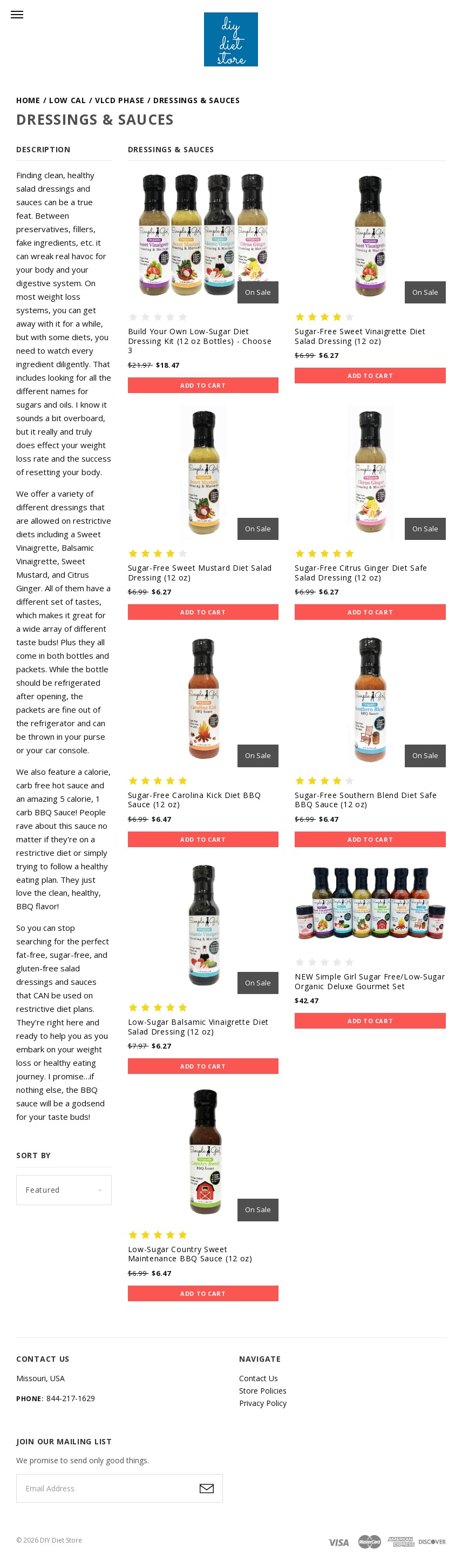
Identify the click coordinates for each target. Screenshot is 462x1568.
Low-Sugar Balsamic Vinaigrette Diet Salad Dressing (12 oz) (198, 1027)
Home (28, 100)
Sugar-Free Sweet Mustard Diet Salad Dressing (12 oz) (200, 573)
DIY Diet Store (61, 1540)
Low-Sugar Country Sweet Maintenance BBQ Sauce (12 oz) (190, 1254)
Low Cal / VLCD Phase (97, 100)
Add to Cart (203, 385)
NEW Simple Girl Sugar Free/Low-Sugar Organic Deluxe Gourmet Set (370, 981)
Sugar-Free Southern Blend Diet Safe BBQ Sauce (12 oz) (366, 800)
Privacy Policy (263, 1403)
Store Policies (263, 1390)
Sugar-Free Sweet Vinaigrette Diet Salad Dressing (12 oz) (360, 336)
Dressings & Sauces (196, 100)
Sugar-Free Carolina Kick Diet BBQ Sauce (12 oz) (194, 800)
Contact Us (258, 1378)
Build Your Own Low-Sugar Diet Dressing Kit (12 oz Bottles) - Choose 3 (200, 340)
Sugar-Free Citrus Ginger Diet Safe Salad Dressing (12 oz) (361, 573)
